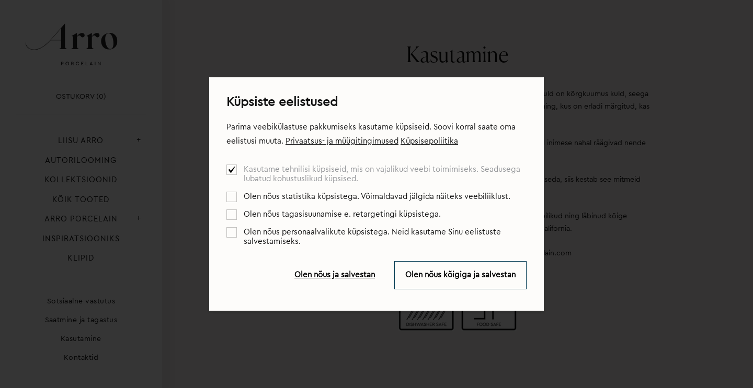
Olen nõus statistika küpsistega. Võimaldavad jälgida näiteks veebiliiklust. (377, 197)
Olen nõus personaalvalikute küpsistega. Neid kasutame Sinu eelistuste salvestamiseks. (372, 236)
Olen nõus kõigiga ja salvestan (460, 275)
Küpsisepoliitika (429, 141)
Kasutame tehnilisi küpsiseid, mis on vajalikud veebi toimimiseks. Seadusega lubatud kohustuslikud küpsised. (382, 174)
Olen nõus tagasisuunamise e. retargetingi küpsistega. (342, 214)
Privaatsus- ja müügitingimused (342, 141)
